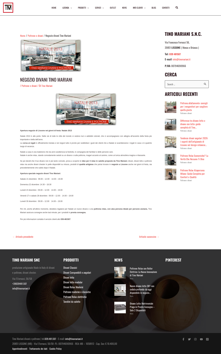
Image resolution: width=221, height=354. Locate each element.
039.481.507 (51, 339)
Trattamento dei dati (39, 348)
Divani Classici (70, 267)
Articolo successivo (148, 236)
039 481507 (175, 54)
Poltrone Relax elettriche (75, 297)
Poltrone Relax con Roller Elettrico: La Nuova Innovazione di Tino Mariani (142, 271)
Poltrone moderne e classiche (77, 292)
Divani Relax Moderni (73, 287)
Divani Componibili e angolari (77, 272)
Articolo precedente (23, 236)
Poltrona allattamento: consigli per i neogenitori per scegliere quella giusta (194, 106)
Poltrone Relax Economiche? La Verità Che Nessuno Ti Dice (194, 160)
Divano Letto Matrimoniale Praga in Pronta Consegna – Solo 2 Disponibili (143, 306)
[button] (178, 8)
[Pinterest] (207, 339)
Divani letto (68, 277)
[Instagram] (195, 339)
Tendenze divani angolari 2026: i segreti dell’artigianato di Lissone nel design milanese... (194, 143)
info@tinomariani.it (182, 59)
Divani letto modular (72, 282)
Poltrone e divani (29, 86)
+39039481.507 (19, 283)
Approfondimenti (20, 348)
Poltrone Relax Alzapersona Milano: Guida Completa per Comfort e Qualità (193, 177)
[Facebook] (183, 339)
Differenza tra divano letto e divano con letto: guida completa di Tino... (193, 124)
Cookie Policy (57, 348)
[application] (69, 8)
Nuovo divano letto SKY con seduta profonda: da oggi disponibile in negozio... (142, 289)
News (131, 278)
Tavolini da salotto (71, 301)
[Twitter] (189, 339)
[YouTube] (201, 339)
